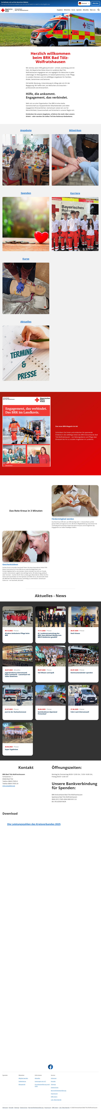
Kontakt (53, 1081)
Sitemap (53, 1084)
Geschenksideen (10, 564)
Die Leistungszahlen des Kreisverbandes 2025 (34, 824)
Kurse (73, 10)
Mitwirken (67, 10)
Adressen (53, 1078)
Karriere (75, 193)
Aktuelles (86, 10)
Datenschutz (54, 1087)
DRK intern (54, 1097)
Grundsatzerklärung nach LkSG (42, 1085)
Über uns (92, 10)
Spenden (79, 10)
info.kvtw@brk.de (8, 786)
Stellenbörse (22, 1081)
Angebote (60, 10)
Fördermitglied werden (63, 519)
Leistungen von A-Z (40, 1081)
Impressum (54, 1094)
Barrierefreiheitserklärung (58, 1090)
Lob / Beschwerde (56, 1100)
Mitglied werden (23, 1078)
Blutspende (22, 1084)
